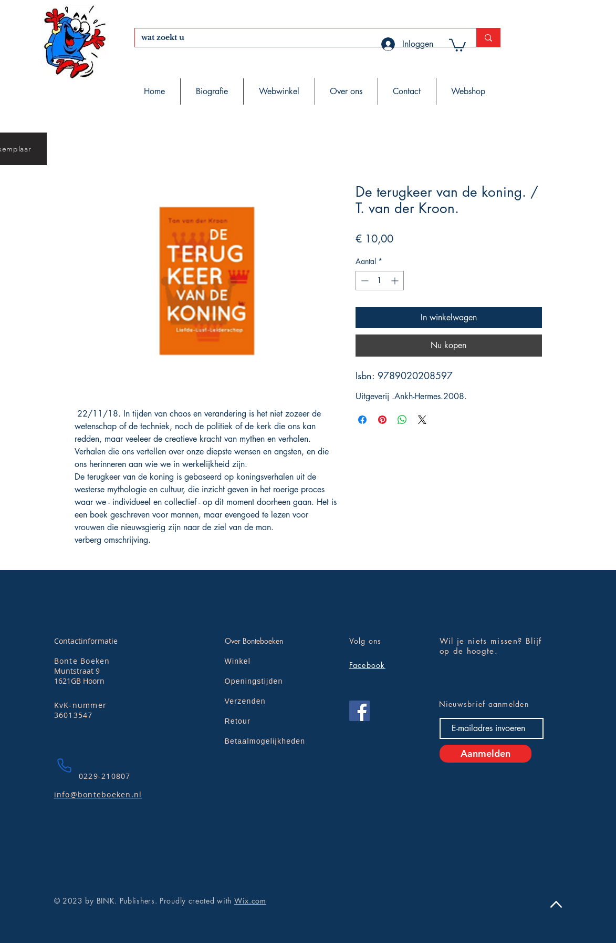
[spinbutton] (379, 280)
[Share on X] (422, 419)
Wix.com (250, 901)
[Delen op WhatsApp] (402, 419)
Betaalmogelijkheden (265, 741)
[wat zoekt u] (297, 37)
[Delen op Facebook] (362, 419)
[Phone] (64, 765)
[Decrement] (363, 280)
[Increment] (395, 280)
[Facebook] (359, 711)
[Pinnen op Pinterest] (382, 419)
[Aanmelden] (485, 754)
